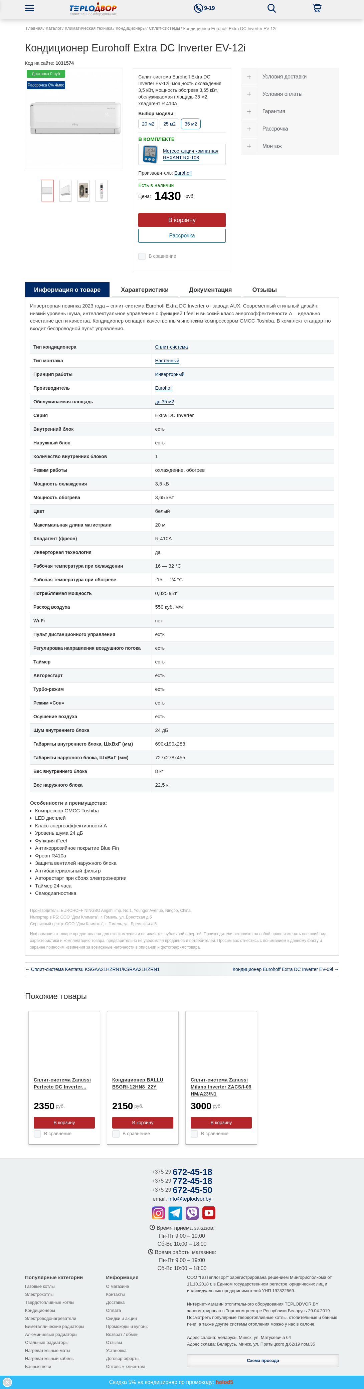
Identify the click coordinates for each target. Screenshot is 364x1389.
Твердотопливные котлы (49, 1302)
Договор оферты (123, 1358)
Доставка (115, 1302)
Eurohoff (183, 173)
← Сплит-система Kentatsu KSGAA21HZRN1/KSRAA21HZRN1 (92, 969)
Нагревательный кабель (49, 1358)
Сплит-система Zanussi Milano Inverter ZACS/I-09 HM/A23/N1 (221, 1087)
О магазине (117, 1286)
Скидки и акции (121, 1318)
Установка (116, 1350)
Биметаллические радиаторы (54, 1326)
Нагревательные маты (47, 1350)
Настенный (167, 360)
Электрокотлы (39, 1294)
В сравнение (162, 256)
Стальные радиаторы (46, 1342)
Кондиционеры (40, 1310)
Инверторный (170, 374)
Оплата (113, 1310)
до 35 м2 (164, 401)
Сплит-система (171, 347)
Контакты (115, 1294)
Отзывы (114, 1342)
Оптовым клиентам (125, 1366)
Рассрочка (182, 235)
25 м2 (169, 124)
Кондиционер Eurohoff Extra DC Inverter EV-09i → (286, 969)
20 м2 (148, 124)
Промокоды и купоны (127, 1326)
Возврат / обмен (122, 1334)
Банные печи (38, 1366)
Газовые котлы (40, 1286)
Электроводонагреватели (50, 1318)
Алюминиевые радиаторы (51, 1334)
